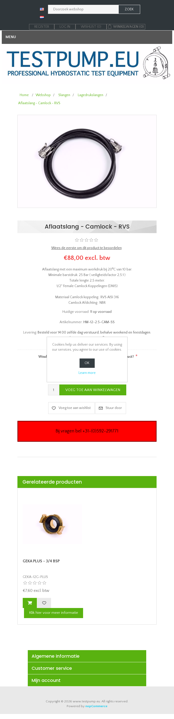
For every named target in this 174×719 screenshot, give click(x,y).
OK (87, 363)
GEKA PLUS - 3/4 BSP (41, 561)
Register (41, 27)
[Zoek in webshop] (83, 9)
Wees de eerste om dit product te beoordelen (86, 248)
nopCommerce (96, 706)
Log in (65, 27)
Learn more (87, 373)
